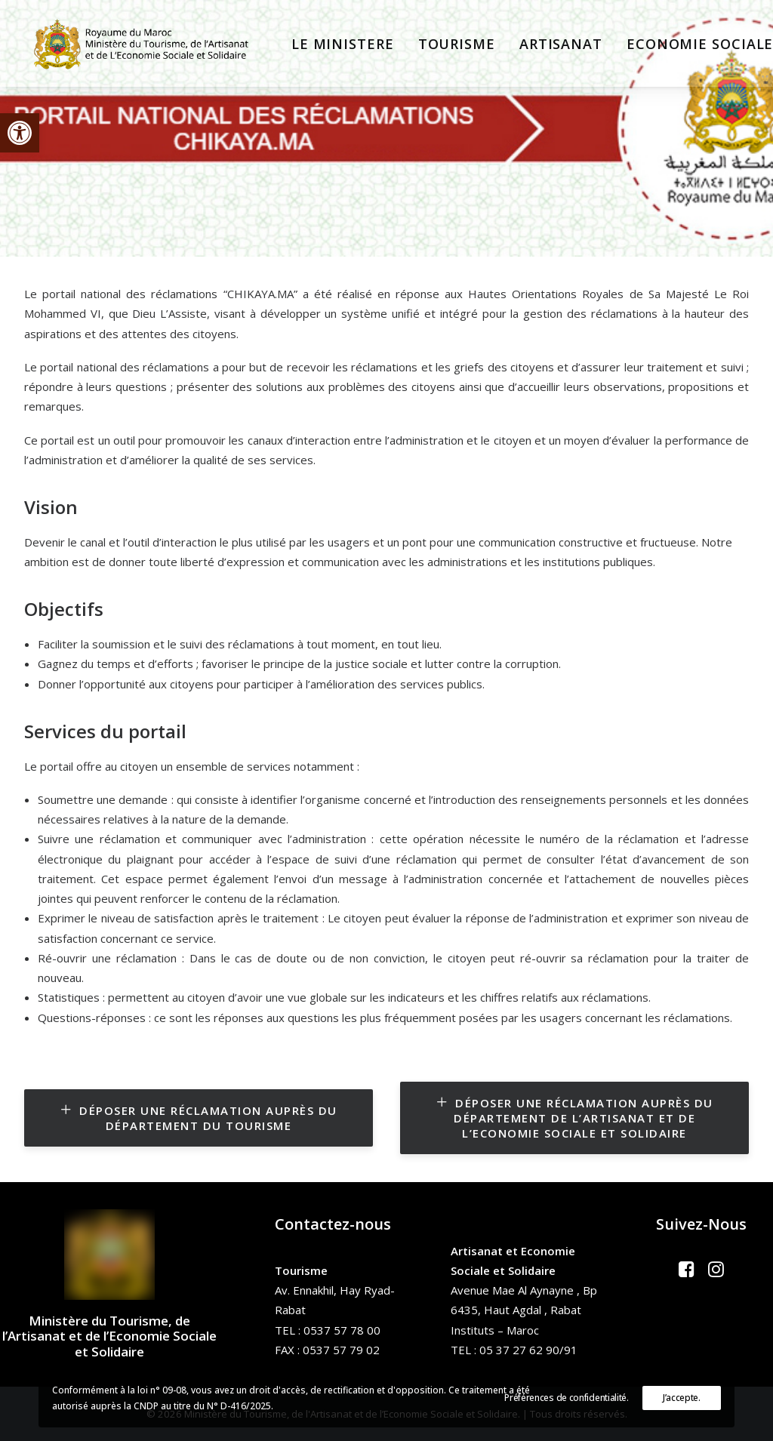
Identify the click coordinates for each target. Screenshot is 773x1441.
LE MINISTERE (330, 47)
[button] (19, 132)
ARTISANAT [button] (548, 47)
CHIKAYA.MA (260, 293)
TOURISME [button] (443, 47)
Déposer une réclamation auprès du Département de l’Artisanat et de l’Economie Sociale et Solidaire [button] (577, 1118)
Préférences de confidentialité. (566, 1397)
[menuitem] (330, 47)
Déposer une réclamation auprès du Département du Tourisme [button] (201, 1118)
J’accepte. (682, 1397)
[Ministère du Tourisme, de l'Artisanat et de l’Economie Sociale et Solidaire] (141, 46)
